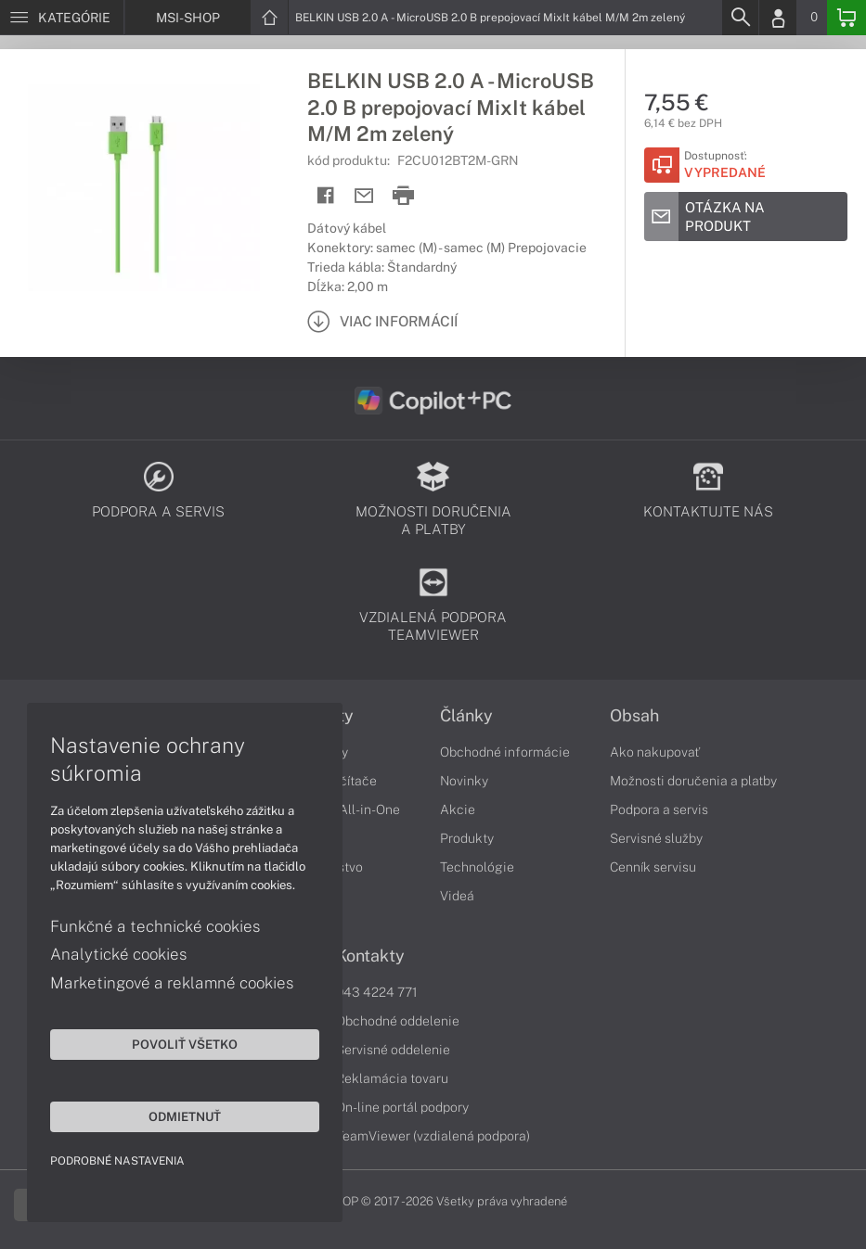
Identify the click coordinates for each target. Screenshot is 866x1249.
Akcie (457, 809)
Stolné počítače (330, 780)
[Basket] (846, 17)
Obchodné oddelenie (397, 1020)
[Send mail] (364, 196)
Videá (457, 895)
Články (466, 715)
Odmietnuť (176, 1115)
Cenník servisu (653, 867)
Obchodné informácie (505, 752)
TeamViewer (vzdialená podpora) (433, 1135)
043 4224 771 (377, 992)
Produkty (467, 838)
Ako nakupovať (655, 752)
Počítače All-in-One (341, 809)
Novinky (464, 780)
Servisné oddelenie (393, 1049)
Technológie (477, 867)
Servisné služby (656, 838)
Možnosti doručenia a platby (693, 780)
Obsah (634, 715)
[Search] (739, 17)
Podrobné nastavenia (118, 1159)
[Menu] (61, 17)
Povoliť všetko (176, 1043)
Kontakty (370, 956)
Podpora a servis (659, 809)
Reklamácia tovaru (392, 1078)
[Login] (777, 17)
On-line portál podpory (402, 1107)
